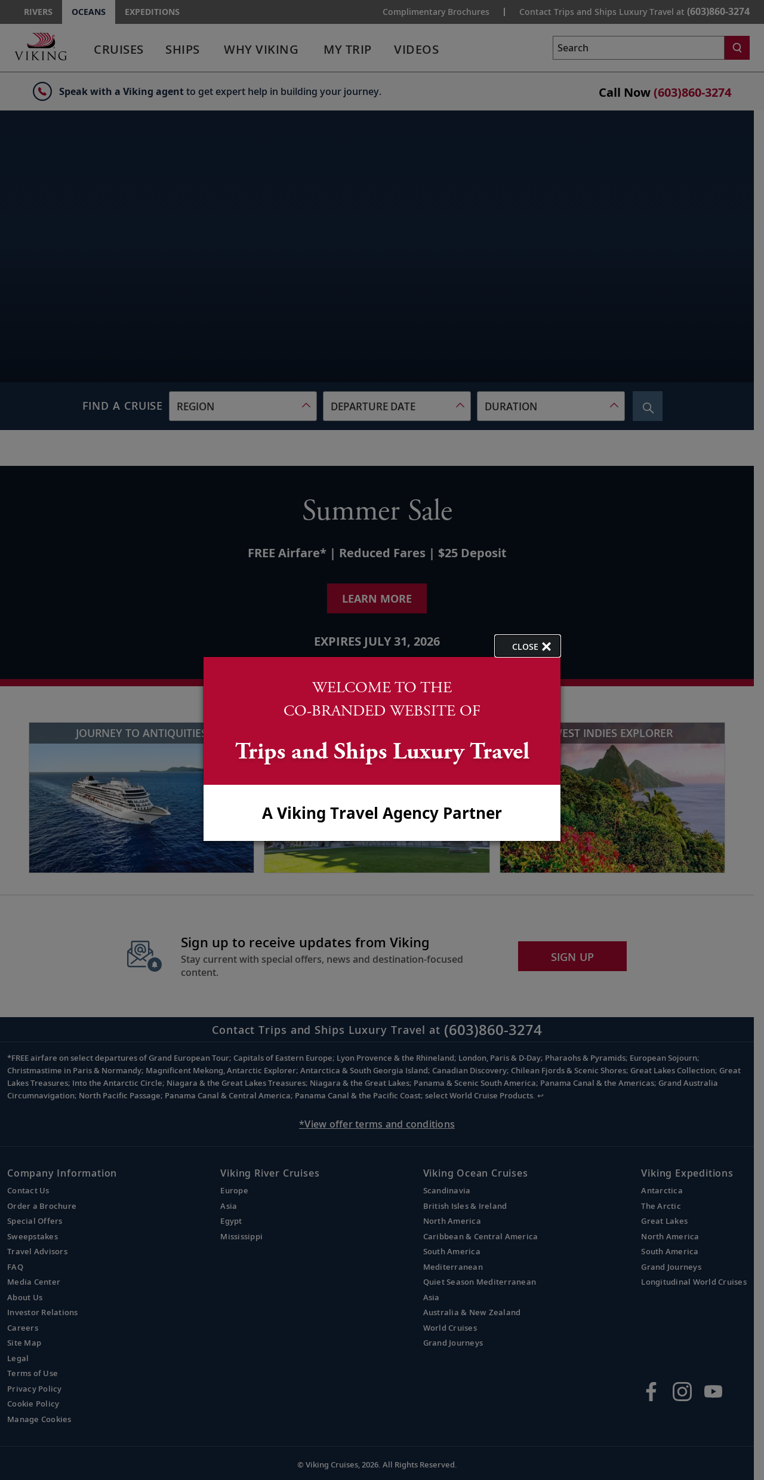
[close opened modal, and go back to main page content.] (527, 646)
